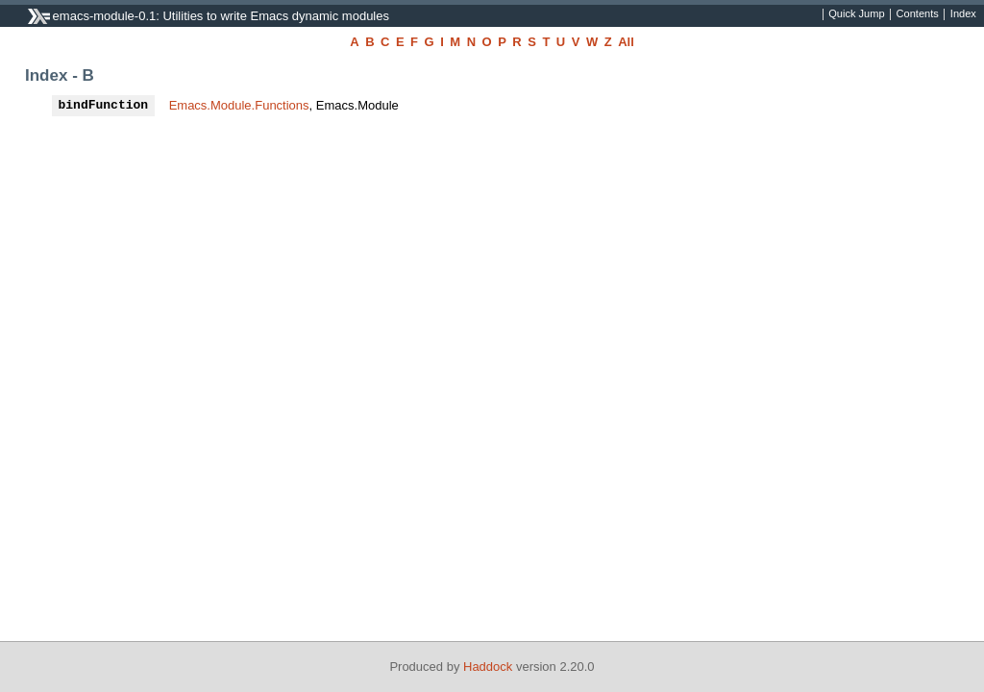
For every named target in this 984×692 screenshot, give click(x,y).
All (626, 42)
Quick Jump (856, 14)
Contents (918, 14)
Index (963, 14)
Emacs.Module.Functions (239, 105)
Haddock (487, 666)
